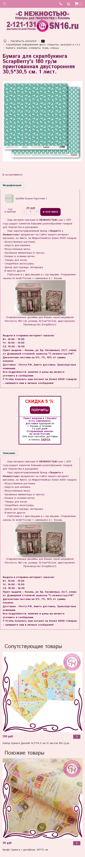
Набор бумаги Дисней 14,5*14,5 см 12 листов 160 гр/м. (36, 743)
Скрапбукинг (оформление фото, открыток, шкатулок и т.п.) (43, 44)
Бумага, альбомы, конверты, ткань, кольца (32, 48)
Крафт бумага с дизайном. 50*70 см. (26, 850)
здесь (45, 439)
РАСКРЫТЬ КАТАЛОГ (24, 41)
